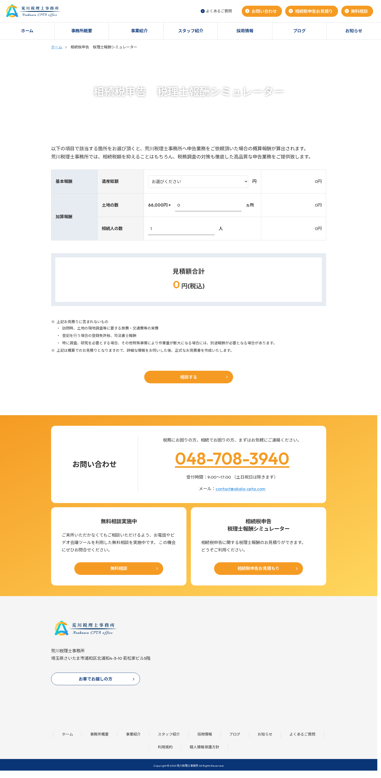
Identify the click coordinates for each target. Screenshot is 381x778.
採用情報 (245, 30)
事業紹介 (139, 30)
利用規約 (165, 747)
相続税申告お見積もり (259, 568)
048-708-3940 (232, 458)
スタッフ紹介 (190, 30)
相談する (188, 377)
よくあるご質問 (216, 11)
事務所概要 (81, 30)
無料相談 (359, 11)
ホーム (27, 30)
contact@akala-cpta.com (240, 488)
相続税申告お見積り (314, 11)
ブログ (299, 30)
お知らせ (265, 734)
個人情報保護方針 (204, 747)
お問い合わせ (264, 11)
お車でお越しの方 (95, 678)
